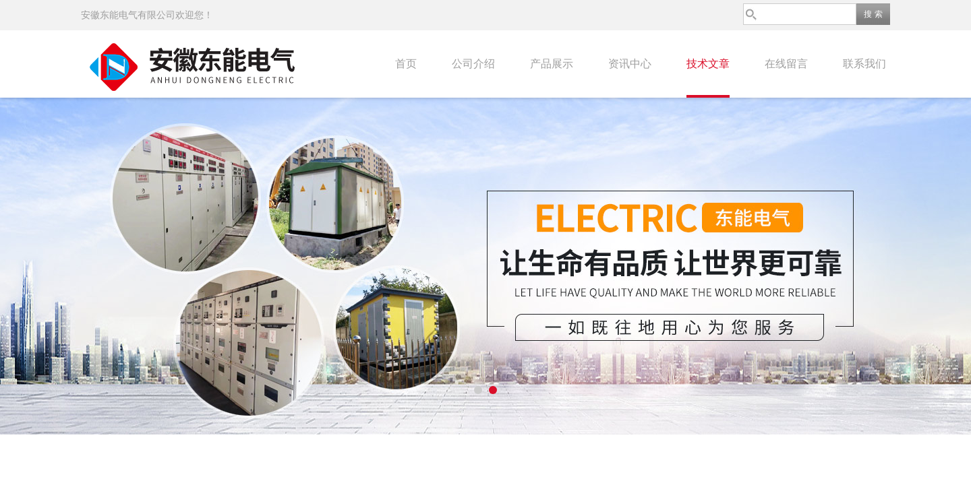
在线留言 (786, 63)
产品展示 (551, 63)
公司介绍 (473, 63)
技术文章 (708, 63)
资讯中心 (629, 63)
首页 (406, 63)
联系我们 (864, 63)
